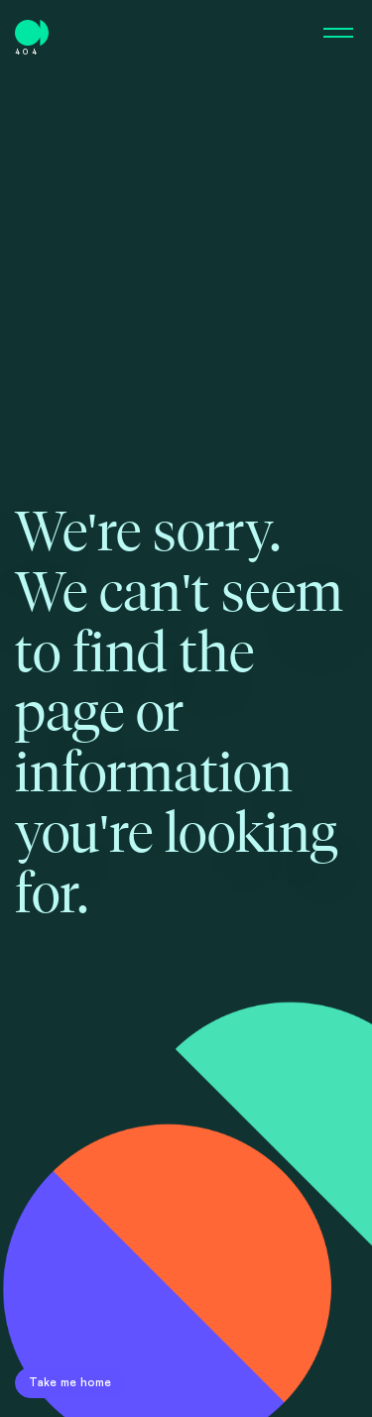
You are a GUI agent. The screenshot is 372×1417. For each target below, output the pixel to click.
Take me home (70, 1382)
